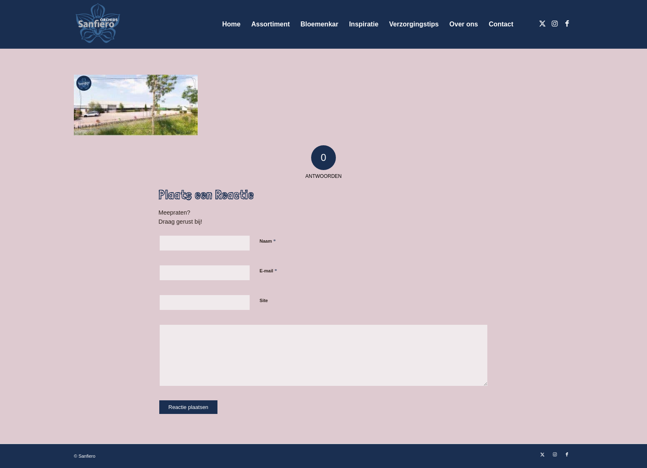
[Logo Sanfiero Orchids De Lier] (98, 24)
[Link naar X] (542, 24)
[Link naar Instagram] (554, 24)
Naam (268, 241)
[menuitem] (231, 24)
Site (264, 300)
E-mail (268, 270)
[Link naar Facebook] (567, 24)
